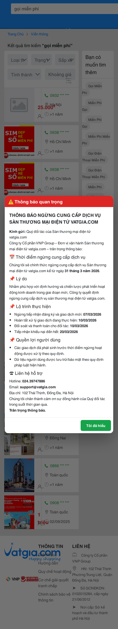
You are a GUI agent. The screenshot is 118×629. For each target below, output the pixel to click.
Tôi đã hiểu (95, 425)
